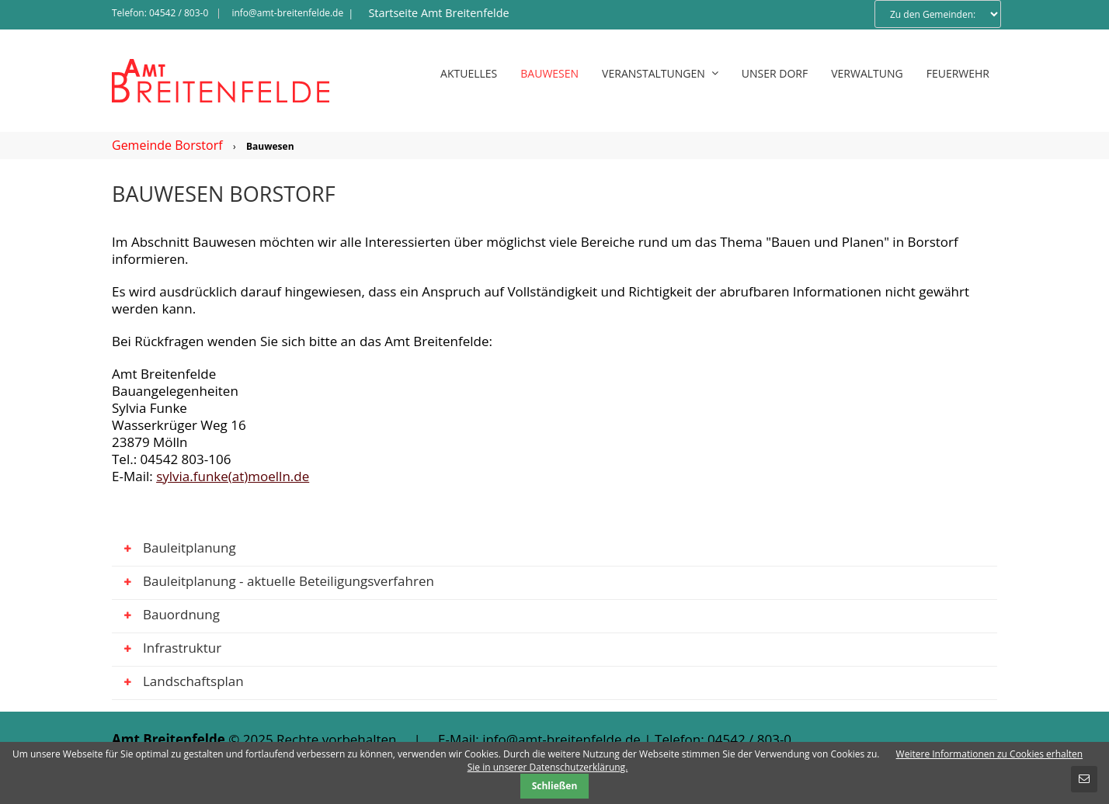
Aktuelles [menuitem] (468, 73)
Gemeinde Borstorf (167, 145)
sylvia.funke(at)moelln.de (232, 476)
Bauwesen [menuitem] (549, 73)
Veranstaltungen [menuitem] (660, 73)
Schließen (555, 785)
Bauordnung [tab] (166, 616)
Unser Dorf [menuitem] (775, 73)
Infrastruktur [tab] (166, 650)
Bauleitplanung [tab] (174, 550)
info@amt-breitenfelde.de (287, 12)
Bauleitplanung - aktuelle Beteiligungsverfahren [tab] (273, 583)
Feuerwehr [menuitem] (957, 73)
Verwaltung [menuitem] (867, 73)
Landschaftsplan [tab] (178, 683)
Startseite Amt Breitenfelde (438, 12)
